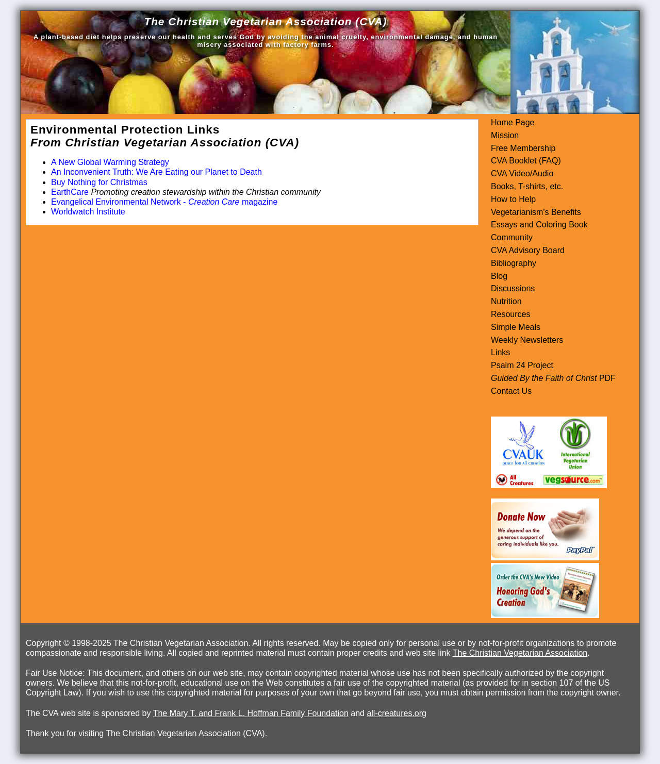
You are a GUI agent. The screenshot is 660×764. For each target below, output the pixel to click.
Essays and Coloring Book (539, 224)
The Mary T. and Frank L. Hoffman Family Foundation (251, 713)
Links (500, 352)
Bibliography (513, 263)
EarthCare (70, 192)
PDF (606, 378)
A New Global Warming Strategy (110, 162)
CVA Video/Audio (522, 173)
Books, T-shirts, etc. (527, 186)
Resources (510, 314)
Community (512, 237)
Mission (505, 135)
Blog (499, 276)
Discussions (513, 288)
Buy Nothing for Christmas (99, 182)
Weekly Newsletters (527, 340)
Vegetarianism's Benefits (536, 212)
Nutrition (506, 301)
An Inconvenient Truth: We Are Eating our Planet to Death (156, 172)
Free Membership (523, 148)
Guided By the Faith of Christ (544, 378)
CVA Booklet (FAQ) (526, 160)
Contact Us (511, 391)
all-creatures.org (396, 713)
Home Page (513, 122)
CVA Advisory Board (528, 250)
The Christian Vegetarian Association (520, 653)
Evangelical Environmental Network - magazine (164, 201)
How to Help (513, 199)
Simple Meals (515, 327)
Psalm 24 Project (522, 365)
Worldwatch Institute (88, 211)
